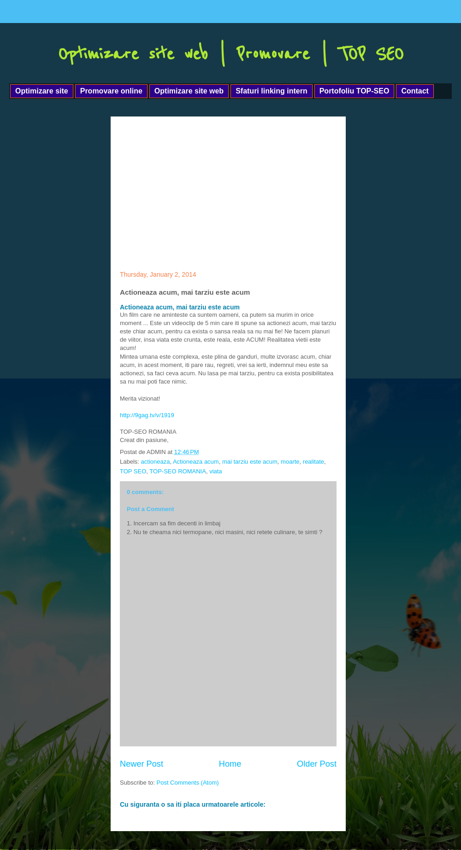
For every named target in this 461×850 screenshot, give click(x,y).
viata (215, 471)
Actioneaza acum (196, 461)
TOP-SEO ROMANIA (177, 471)
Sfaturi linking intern (271, 91)
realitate (313, 461)
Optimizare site (41, 91)
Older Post (317, 763)
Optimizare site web (189, 91)
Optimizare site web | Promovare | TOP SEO (230, 54)
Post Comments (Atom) (188, 782)
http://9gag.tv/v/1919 (147, 415)
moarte (290, 461)
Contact (415, 91)
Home (230, 763)
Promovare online (111, 91)
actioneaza (155, 461)
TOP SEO (133, 471)
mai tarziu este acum (250, 461)
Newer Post (141, 763)
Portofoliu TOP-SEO (354, 91)
